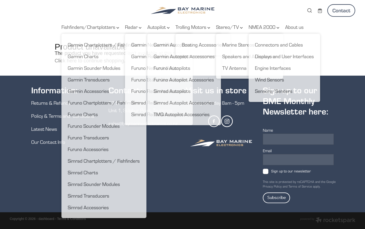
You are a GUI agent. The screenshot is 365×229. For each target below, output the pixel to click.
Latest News (44, 129)
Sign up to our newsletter (291, 171)
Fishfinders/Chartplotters (90, 27)
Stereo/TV (229, 27)
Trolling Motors (193, 27)
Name (268, 130)
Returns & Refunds (51, 103)
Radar (133, 27)
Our (35, 142)
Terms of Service (300, 186)
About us (294, 27)
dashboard (46, 219)
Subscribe (276, 198)
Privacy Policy (272, 186)
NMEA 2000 (264, 27)
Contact (341, 10)
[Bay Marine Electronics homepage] (182, 10)
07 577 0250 (123, 103)
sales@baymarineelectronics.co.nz (143, 123)
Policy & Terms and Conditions (62, 116)
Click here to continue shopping (89, 61)
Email (267, 151)
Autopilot (158, 27)
